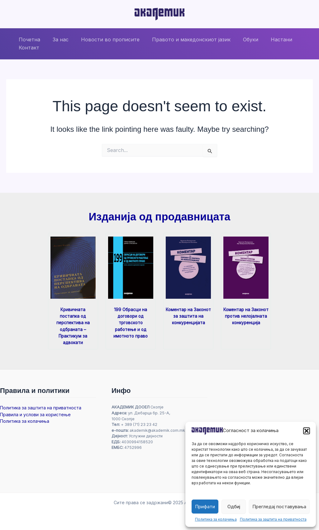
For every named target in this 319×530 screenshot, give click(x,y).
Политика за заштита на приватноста (273, 519)
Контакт (27, 47)
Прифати (205, 506)
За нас (57, 39)
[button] (306, 431)
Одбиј (233, 506)
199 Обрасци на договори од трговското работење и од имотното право (131, 322)
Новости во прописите (104, 39)
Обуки (239, 39)
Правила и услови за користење (35, 414)
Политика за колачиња (216, 519)
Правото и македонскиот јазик (182, 39)
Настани (268, 39)
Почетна (28, 39)
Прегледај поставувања (279, 506)
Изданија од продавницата (159, 216)
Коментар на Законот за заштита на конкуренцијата (188, 316)
